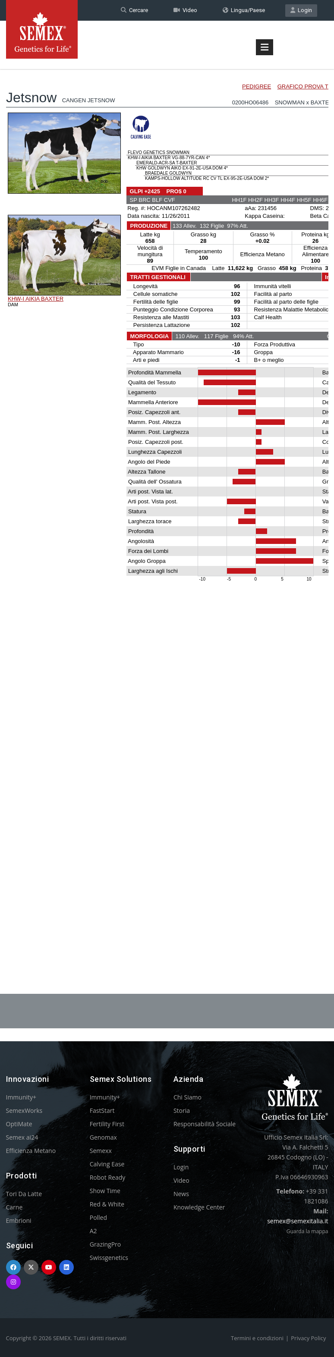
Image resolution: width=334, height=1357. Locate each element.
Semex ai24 (22, 1137)
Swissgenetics (109, 1257)
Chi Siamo (187, 1097)
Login (301, 10)
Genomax (103, 1137)
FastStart (102, 1110)
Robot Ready (108, 1177)
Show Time (105, 1191)
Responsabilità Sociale (204, 1124)
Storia (181, 1110)
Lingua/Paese (244, 10)
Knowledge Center (199, 1207)
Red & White (107, 1204)
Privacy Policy (308, 1338)
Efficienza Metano (31, 1151)
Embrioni (19, 1220)
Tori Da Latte (24, 1194)
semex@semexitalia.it (297, 1221)
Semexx (101, 1151)
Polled (98, 1217)
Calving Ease (107, 1164)
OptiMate (19, 1124)
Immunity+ (21, 1097)
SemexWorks (24, 1110)
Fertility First (107, 1124)
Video (185, 10)
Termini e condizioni (257, 1338)
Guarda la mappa (307, 1231)
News (181, 1194)
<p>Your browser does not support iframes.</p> (167, 508)
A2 (93, 1231)
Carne (14, 1207)
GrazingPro (105, 1244)
